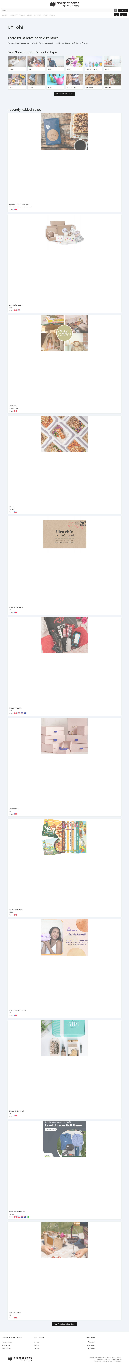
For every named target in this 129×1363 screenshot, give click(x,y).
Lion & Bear (13, 406)
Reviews (36, 1342)
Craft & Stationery (92, 69)
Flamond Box (13, 809)
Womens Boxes (7, 1342)
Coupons (22, 15)
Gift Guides (37, 15)
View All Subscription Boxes (64, 1324)
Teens (107, 69)
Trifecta (11, 506)
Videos (45, 15)
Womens (108, 87)
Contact (52, 15)
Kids (30, 69)
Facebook (91, 1342)
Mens (49, 69)
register (123, 15)
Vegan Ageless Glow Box (17, 1010)
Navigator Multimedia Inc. (114, 1361)
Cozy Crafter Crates (15, 305)
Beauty (69, 69)
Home (11, 69)
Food (11, 87)
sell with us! (123, 10)
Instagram (91, 1345)
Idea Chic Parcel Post (16, 607)
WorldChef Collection (16, 909)
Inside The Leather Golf (17, 1212)
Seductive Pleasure (15, 708)
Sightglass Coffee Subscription (19, 204)
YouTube (91, 1348)
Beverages (89, 87)
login (116, 15)
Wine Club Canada (15, 1312)
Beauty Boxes (6, 1348)
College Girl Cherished (16, 1111)
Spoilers (29, 15)
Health (50, 87)
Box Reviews (13, 15)
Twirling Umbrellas (116, 1359)
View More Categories (64, 94)
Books (31, 87)
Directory (5, 15)
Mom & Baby (71, 87)
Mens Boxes (6, 1345)
